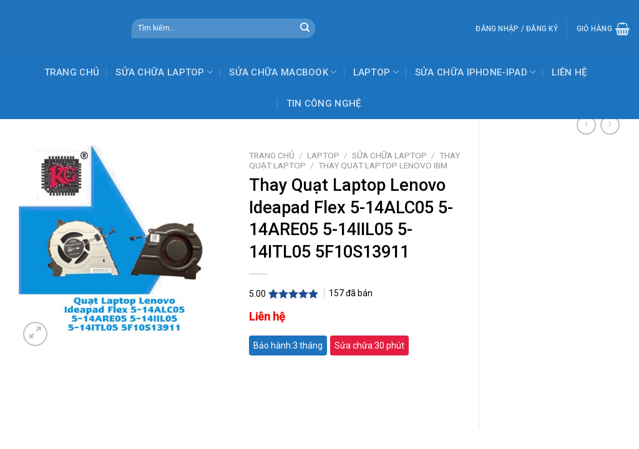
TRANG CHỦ (72, 72)
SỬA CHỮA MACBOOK (282, 72)
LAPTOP (376, 72)
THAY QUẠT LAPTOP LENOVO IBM (382, 165)
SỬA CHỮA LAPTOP (164, 72)
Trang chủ (272, 155)
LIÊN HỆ (569, 72)
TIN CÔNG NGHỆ (323, 103)
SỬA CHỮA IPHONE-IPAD (475, 72)
